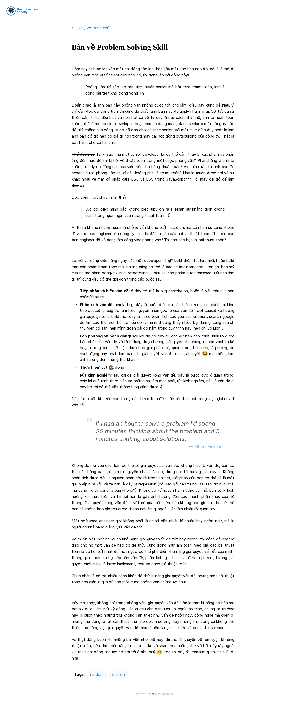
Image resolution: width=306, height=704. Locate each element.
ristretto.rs (164, 694)
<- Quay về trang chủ (90, 28)
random (97, 674)
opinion (118, 674)
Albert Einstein (208, 446)
